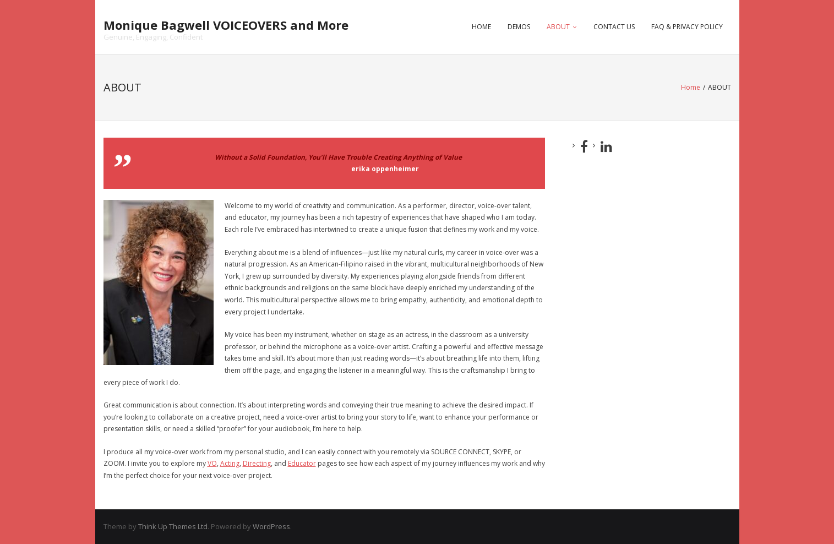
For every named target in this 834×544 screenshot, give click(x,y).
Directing (257, 463)
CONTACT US (614, 26)
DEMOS (519, 26)
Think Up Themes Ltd (173, 526)
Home (690, 87)
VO (212, 463)
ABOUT (558, 26)
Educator (302, 463)
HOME (481, 26)
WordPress (271, 526)
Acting (229, 463)
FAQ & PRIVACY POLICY (687, 26)
